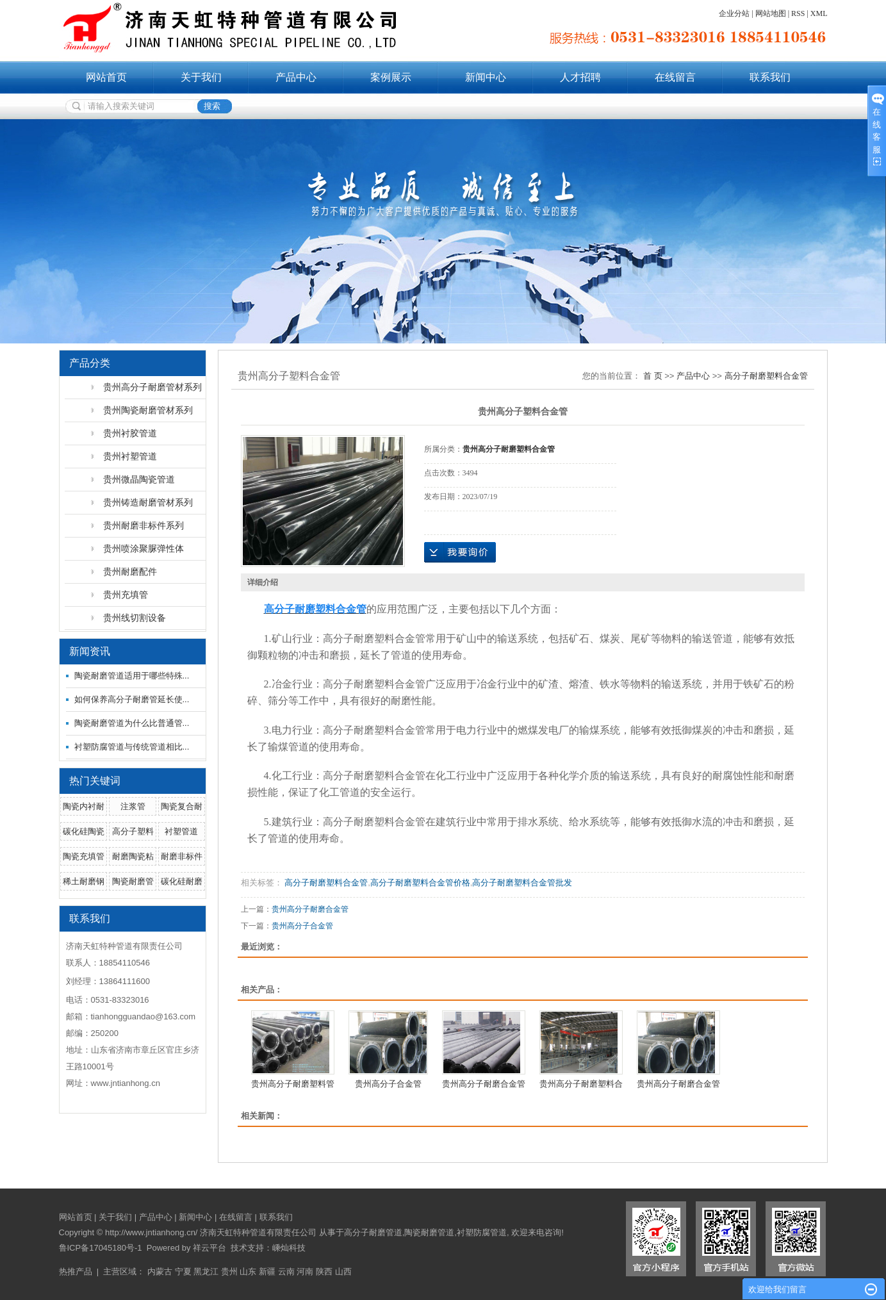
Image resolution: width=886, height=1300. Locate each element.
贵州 (229, 1271)
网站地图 (770, 13)
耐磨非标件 (181, 856)
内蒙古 (159, 1271)
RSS (798, 13)
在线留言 (675, 77)
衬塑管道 (181, 831)
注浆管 (132, 806)
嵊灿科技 (289, 1248)
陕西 (324, 1271)
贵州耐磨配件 (130, 571)
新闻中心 (485, 77)
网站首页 (106, 77)
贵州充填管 (125, 594)
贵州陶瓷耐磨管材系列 (148, 410)
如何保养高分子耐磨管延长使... (132, 699)
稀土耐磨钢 (83, 881)
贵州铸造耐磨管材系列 (148, 502)
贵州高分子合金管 (302, 925)
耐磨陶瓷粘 (133, 856)
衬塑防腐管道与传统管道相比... (132, 747)
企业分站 (734, 13)
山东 (248, 1271)
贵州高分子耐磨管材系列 (152, 387)
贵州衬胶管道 (130, 433)
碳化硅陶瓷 (83, 831)
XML (819, 13)
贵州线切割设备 (134, 618)
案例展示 (390, 77)
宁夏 (183, 1271)
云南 (286, 1271)
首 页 (652, 376)
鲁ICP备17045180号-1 (100, 1248)
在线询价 (460, 552)
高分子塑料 (133, 831)
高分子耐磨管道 (373, 1232)
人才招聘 (580, 77)
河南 (305, 1271)
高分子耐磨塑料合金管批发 (522, 882)
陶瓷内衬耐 (83, 806)
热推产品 (75, 1271)
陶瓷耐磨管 (133, 881)
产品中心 (295, 77)
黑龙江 (205, 1271)
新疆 (267, 1271)
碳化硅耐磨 (181, 881)
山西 (343, 1271)
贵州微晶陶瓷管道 (139, 479)
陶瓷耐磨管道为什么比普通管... (132, 723)
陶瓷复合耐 (181, 806)
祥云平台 (209, 1248)
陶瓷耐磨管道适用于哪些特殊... (132, 675)
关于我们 (201, 77)
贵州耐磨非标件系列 (143, 525)
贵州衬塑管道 (130, 456)
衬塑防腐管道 (482, 1232)
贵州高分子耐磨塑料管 (292, 1084)
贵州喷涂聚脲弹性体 (143, 548)
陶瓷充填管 (83, 856)
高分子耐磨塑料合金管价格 (420, 882)
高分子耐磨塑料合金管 (766, 376)
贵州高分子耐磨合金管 (310, 909)
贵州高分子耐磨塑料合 (581, 1084)
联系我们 (770, 77)
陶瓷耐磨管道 (429, 1232)
